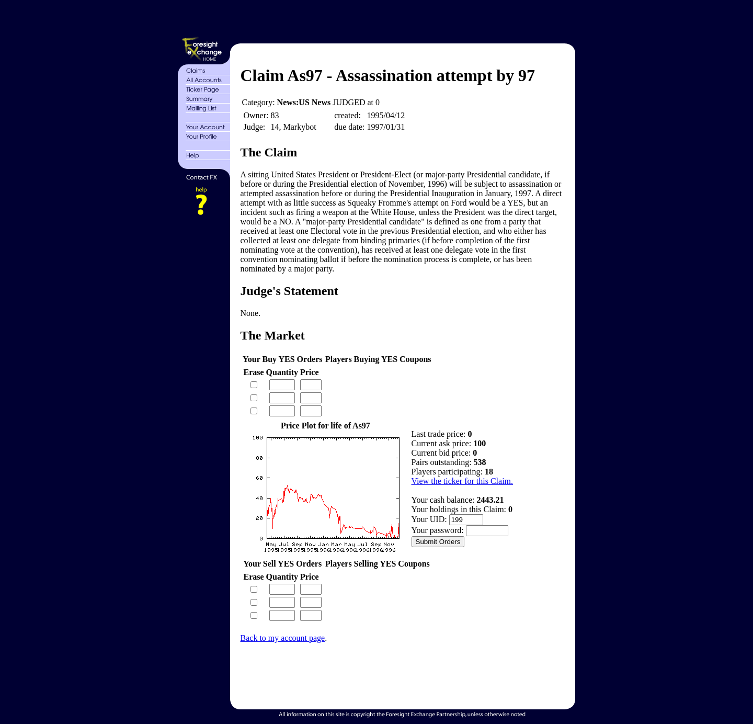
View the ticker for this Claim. (463, 481)
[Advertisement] (401, 20)
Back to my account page (283, 638)
